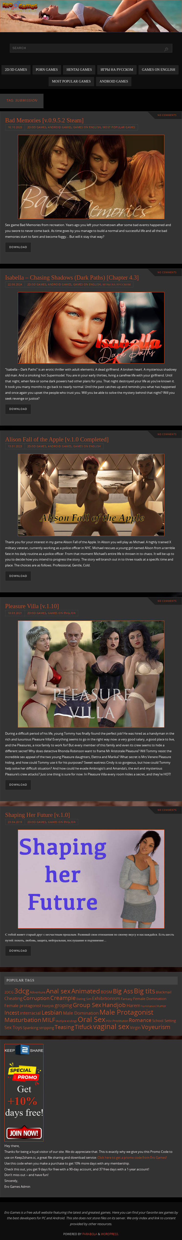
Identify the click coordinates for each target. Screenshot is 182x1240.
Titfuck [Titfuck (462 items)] (83, 1027)
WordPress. (110, 1234)
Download (18, 247)
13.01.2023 (15, 446)
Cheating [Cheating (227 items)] (13, 998)
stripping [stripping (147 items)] (46, 1027)
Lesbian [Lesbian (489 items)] (52, 1012)
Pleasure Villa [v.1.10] (32, 606)
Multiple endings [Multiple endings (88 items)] (66, 1021)
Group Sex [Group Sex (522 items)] (87, 1005)
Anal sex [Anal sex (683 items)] (58, 991)
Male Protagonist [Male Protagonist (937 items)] (126, 1012)
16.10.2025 (15, 127)
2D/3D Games (36, 127)
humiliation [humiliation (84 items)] (148, 1006)
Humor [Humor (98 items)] (161, 1006)
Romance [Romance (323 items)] (140, 1020)
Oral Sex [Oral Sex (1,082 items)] (91, 1019)
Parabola (89, 1234)
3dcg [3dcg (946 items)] (21, 990)
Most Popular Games (119, 127)
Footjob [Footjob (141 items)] (48, 1005)
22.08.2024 (15, 284)
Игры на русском (117, 284)
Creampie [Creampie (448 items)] (63, 998)
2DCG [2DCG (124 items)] (8, 992)
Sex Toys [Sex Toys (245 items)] (13, 1027)
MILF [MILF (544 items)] (48, 1020)
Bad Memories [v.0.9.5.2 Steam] (44, 120)
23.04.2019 (15, 822)
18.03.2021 (15, 613)
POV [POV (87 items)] (109, 1021)
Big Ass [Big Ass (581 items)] (123, 991)
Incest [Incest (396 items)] (11, 1012)
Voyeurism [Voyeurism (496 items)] (155, 1027)
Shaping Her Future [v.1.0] (37, 815)
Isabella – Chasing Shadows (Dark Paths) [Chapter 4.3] (72, 277)
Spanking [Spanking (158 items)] (30, 1027)
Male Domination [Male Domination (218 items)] (81, 1013)
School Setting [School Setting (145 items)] (164, 1020)
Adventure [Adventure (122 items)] (37, 992)
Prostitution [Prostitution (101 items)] (120, 1021)
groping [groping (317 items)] (63, 1005)
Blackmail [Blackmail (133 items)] (163, 992)
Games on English (87, 127)
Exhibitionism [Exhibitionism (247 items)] (106, 998)
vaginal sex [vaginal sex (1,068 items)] (111, 1026)
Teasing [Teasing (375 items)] (64, 1027)
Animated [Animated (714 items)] (85, 991)
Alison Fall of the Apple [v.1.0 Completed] (57, 439)
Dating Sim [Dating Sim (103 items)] (83, 999)
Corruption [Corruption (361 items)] (36, 997)
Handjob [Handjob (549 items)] (114, 1005)
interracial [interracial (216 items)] (30, 1013)
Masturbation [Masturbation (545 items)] (22, 1020)
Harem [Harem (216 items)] (133, 1005)
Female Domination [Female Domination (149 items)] (149, 998)
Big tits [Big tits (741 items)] (144, 991)
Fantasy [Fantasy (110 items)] (126, 999)
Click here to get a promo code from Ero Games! (132, 1157)
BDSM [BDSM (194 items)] (106, 992)
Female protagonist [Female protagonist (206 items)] (22, 1005)
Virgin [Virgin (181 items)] (135, 1027)
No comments (167, 115)
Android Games (60, 127)
